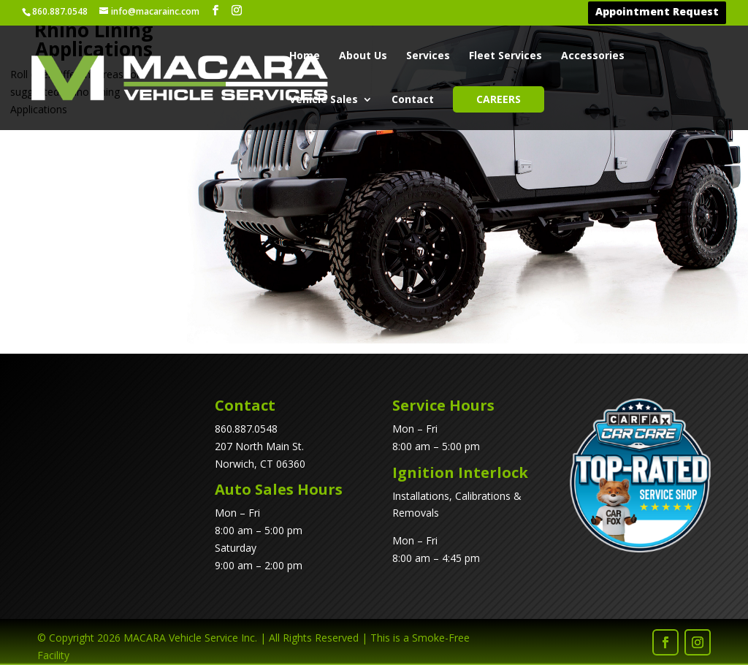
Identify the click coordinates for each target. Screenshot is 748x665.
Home (304, 57)
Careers (498, 100)
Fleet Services (505, 57)
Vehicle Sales (323, 101)
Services (428, 57)
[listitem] (273, 198)
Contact (413, 101)
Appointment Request (657, 12)
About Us (363, 57)
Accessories (593, 57)
